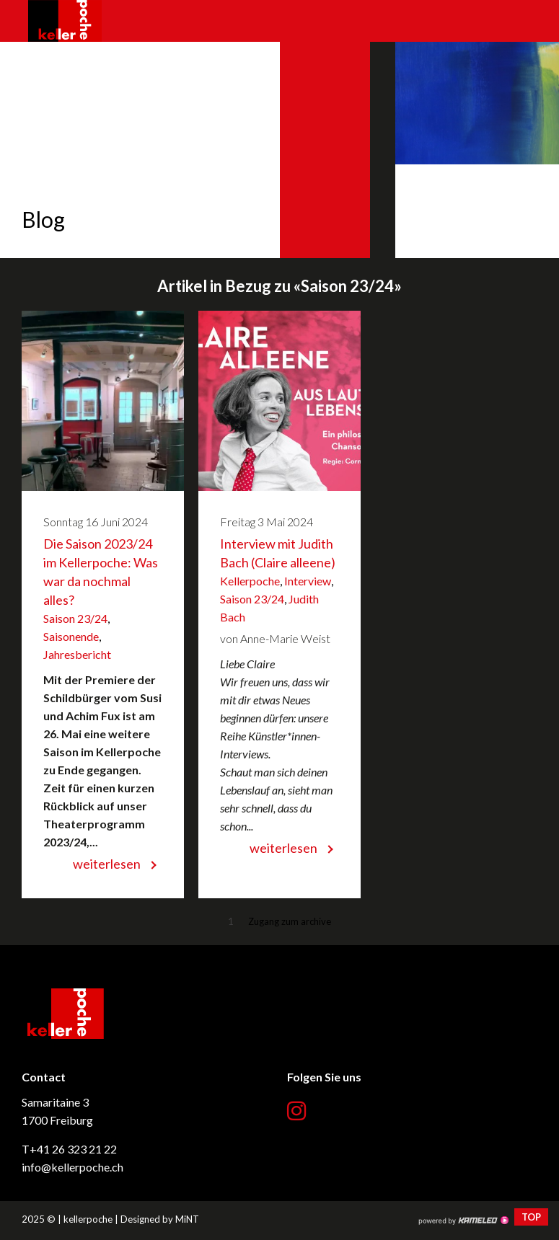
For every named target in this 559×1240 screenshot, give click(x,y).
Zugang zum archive (289, 921)
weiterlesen (107, 864)
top (531, 1217)
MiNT (187, 1219)
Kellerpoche (250, 581)
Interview (307, 581)
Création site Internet (463, 1220)
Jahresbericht (77, 654)
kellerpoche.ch (65, 21)
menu (534, 21)
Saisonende (71, 636)
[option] (279, 150)
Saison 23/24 (75, 618)
